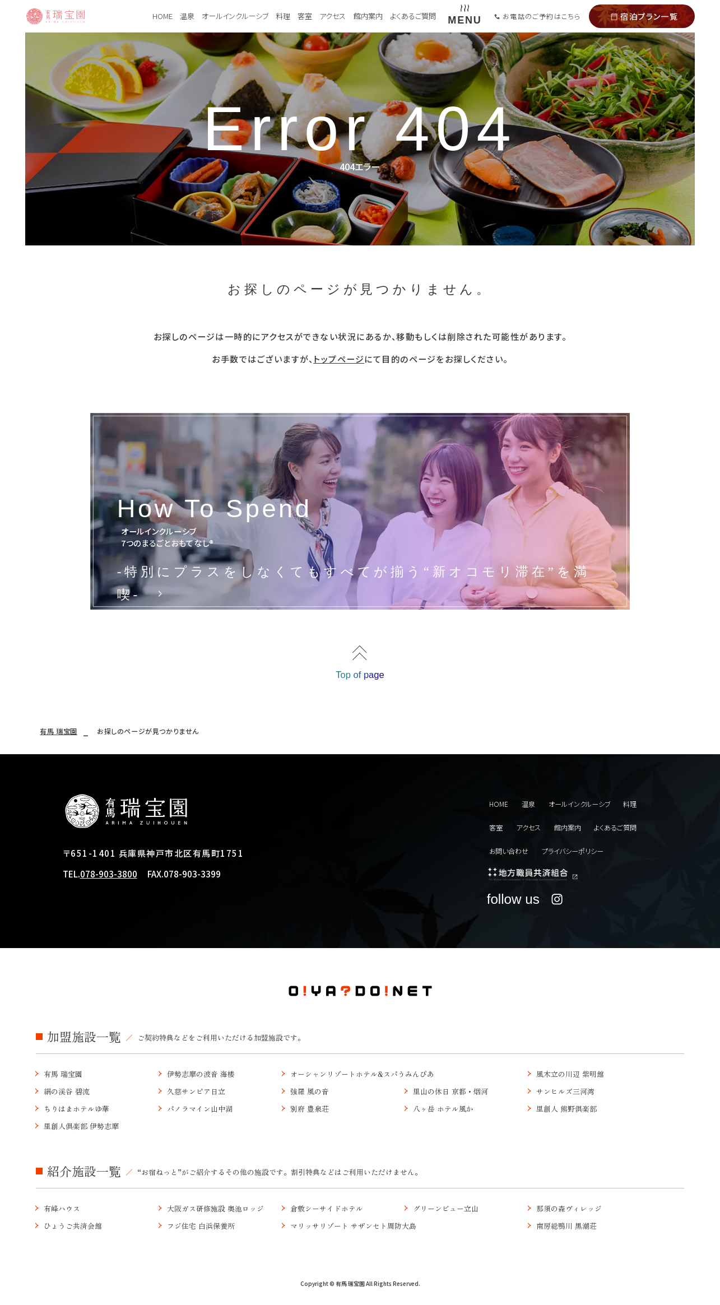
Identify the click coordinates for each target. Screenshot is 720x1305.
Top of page (360, 678)
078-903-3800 (108, 881)
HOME (162, 16)
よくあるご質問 (413, 16)
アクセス (332, 16)
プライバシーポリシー (582, 852)
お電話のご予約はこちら (537, 16)
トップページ (338, 359)
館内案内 (368, 16)
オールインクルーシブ (235, 16)
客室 (305, 16)
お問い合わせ (511, 852)
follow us (527, 905)
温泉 (187, 16)
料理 (283, 16)
